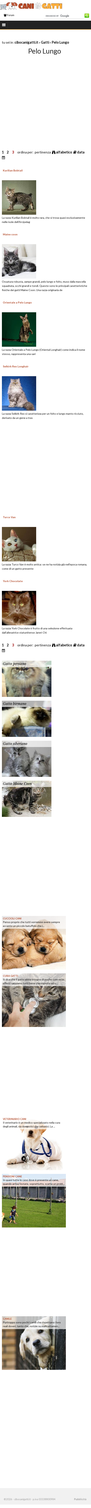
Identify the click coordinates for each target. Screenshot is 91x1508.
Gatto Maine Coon (17, 784)
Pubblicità (80, 1499)
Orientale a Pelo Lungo (17, 302)
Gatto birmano (14, 704)
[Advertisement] (40, 98)
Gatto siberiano (15, 744)
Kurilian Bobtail (13, 170)
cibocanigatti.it (26, 42)
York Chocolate (13, 581)
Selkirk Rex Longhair (16, 366)
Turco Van (9, 517)
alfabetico (64, 152)
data (81, 152)
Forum (9, 15)
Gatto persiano (14, 664)
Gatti (45, 42)
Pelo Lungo (60, 42)
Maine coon (10, 234)
